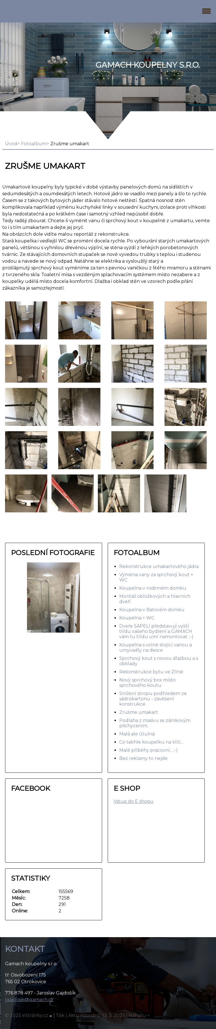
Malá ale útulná (137, 734)
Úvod (11, 143)
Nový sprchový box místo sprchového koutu (147, 682)
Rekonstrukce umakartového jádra (159, 566)
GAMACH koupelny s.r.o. (148, 65)
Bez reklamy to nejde (143, 758)
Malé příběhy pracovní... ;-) (148, 750)
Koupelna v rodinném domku (152, 588)
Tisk (60, 1015)
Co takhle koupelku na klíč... (151, 742)
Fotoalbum (33, 143)
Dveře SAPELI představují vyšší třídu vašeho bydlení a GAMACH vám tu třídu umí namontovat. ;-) (156, 631)
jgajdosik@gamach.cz (29, 999)
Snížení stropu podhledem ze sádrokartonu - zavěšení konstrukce (153, 699)
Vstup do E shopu (134, 801)
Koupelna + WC (136, 618)
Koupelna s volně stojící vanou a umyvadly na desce (155, 647)
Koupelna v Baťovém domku (151, 609)
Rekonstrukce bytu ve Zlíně (151, 671)
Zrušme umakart (138, 712)
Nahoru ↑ (139, 1015)
